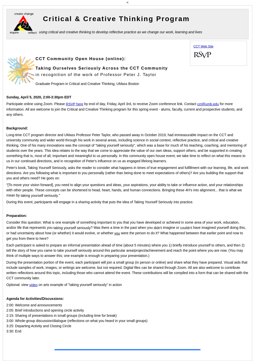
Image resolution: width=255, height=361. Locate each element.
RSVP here (74, 104)
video (33, 285)
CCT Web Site (203, 46)
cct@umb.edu (208, 104)
